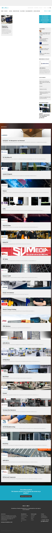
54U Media (5, 259)
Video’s (45, 7)
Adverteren (36, 7)
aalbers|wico (6, 460)
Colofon (11, 531)
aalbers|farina (42, 68)
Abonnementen (30, 7)
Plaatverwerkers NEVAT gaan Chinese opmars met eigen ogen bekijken (45, 82)
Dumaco (5, 191)
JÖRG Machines (6, 326)
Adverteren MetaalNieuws (5, 531)
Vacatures (22, 11)
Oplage (4, 257)
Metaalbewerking (6, 189)
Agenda (10, 11)
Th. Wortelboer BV (7, 157)
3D (21, 521)
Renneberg (5, 443)
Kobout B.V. (5, 242)
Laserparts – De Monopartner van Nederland (14, 140)
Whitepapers (42, 28)
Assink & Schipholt (7, 174)
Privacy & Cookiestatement (17, 531)
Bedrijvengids (16, 11)
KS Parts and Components (9, 477)
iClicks (15, 530)
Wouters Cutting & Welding (9, 309)
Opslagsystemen (6, 274)
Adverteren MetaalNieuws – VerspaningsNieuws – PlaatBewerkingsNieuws (44, 39)
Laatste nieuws (42, 77)
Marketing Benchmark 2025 (44, 44)
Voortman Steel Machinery (9, 410)
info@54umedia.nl (45, 521)
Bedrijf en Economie (43, 90)
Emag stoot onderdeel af (5, 27)
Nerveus (41, 86)
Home (2, 11)
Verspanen (4, 24)
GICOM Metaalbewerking (9, 427)
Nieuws (5, 11)
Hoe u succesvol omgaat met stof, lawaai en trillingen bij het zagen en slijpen (45, 33)
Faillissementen (29, 11)
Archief (40, 7)
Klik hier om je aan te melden (26, 496)
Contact (48, 7)
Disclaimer (23, 531)
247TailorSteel (6, 359)
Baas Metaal (6, 376)
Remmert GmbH (7, 276)
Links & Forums (36, 11)
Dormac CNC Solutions (8, 292)
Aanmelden (33, 515)
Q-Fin (4, 208)
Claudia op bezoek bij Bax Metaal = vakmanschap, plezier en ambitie (45, 93)
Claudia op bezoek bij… (43, 89)
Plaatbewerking (6, 139)
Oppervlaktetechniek (7, 207)
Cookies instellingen (31, 531)
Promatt (5, 393)
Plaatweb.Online (7, 225)
